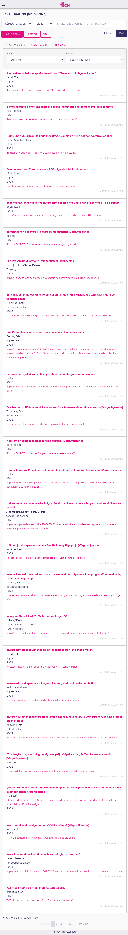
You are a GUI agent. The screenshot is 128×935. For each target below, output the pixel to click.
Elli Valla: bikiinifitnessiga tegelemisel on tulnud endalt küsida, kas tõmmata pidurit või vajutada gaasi (59, 315)
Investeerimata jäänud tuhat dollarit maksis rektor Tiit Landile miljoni (42, 666)
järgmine (83, 924)
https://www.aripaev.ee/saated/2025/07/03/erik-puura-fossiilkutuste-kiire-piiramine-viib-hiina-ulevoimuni (61, 348)
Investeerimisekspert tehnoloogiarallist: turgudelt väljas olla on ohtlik (42, 699)
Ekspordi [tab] (60, 44)
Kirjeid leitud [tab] (15, 44)
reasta (69, 53)
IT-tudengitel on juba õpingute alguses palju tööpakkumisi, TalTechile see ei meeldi (50, 771)
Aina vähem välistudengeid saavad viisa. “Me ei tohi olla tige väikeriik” (43, 90)
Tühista (108, 33)
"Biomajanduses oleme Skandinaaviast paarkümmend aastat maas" (41, 119)
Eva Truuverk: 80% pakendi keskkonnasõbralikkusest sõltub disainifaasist (45, 424)
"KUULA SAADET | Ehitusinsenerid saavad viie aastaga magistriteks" (42, 244)
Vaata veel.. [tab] (40, 44)
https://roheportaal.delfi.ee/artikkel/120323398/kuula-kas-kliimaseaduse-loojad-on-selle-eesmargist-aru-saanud (64, 871)
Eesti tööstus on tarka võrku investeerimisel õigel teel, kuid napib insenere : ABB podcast (53, 215)
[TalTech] (65, 4)
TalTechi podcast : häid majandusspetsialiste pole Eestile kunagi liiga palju (45, 557)
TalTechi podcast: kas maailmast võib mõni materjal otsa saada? (39, 900)
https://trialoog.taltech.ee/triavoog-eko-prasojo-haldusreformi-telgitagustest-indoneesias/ (52, 277)
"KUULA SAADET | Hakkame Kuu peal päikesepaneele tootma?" (40, 453)
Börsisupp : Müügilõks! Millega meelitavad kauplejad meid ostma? (41, 152)
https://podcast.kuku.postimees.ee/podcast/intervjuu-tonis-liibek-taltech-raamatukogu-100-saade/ (57, 633)
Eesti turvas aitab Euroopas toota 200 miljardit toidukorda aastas (40, 186)
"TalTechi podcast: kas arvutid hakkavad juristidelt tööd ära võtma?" (41, 837)
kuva (9, 53)
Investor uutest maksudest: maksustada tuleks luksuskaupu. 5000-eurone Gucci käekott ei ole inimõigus (62, 737)
